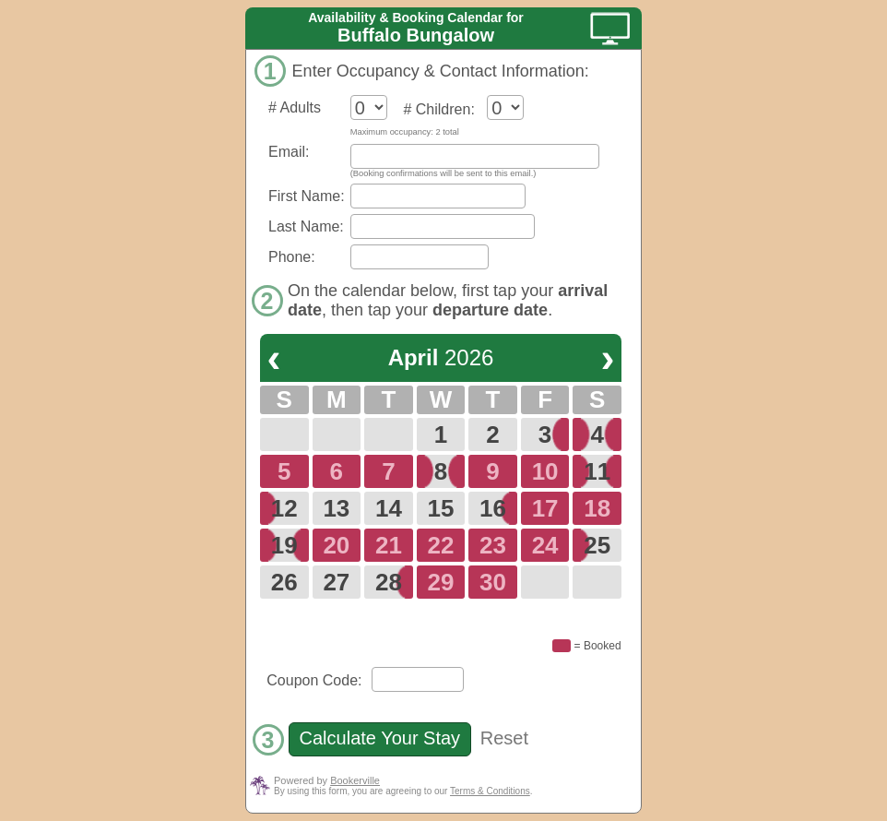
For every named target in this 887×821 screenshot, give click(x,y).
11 (597, 471)
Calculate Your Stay (380, 738)
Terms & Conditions (490, 791)
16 (492, 508)
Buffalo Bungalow (415, 35)
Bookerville (355, 780)
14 (388, 508)
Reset (504, 738)
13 (336, 508)
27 (336, 582)
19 (284, 545)
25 (597, 545)
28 (388, 582)
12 (284, 508)
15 (441, 508)
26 (284, 582)
